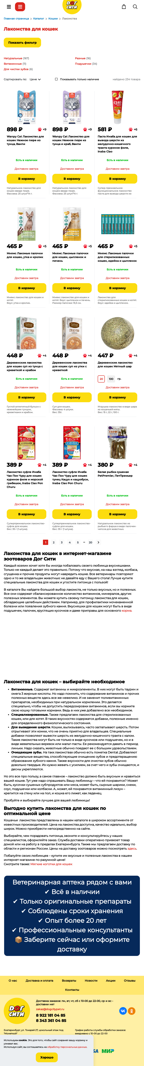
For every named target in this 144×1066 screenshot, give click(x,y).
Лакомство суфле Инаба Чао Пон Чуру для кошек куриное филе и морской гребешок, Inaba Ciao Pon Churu (25, 479)
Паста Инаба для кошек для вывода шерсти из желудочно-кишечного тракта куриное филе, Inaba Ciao (117, 144)
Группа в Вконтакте (123, 1011)
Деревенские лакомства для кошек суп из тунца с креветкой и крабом (25, 366)
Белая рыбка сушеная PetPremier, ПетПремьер (115, 473)
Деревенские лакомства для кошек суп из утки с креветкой (69, 366)
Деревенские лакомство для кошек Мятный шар (115, 364)
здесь (132, 848)
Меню (9, 6)
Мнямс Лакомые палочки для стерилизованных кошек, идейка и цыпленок (117, 257)
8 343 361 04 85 (51, 1020)
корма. (127, 610)
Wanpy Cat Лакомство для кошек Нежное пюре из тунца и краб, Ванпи (70, 140)
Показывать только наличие (79, 79)
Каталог (20, 6)
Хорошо (46, 1057)
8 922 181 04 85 (50, 1015)
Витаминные (13, 63)
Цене (33, 79)
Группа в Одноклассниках (131, 1011)
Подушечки (83, 63)
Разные (80, 58)
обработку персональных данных (67, 1047)
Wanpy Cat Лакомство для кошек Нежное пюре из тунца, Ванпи (25, 140)
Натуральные (13, 58)
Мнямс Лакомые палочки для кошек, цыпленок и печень (70, 257)
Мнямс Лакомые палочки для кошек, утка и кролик (25, 255)
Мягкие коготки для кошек (51, 864)
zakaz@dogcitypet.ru (50, 1009)
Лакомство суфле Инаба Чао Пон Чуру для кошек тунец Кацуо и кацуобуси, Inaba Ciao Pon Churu (70, 477)
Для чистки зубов (16, 69)
